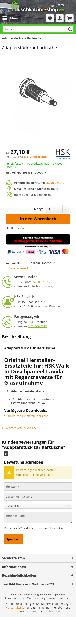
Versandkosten (16, 607)
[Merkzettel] (50, 18)
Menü (10, 17)
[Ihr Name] (38, 486)
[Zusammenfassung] (38, 497)
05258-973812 (55, 183)
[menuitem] (7, 18)
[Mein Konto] (60, 18)
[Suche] (38, 29)
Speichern (13, 539)
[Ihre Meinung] (38, 517)
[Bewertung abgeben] (38, 506)
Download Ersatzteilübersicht (26, 416)
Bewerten (15, 228)
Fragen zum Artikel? (21, 268)
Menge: (39, 209)
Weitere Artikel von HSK (20, 428)
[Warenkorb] (69, 18)
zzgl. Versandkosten (35, 156)
